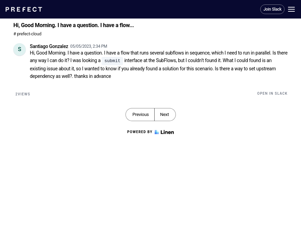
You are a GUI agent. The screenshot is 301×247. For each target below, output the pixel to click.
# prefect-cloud (27, 33)
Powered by (150, 132)
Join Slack (272, 9)
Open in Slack (272, 93)
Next (164, 114)
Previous (140, 114)
